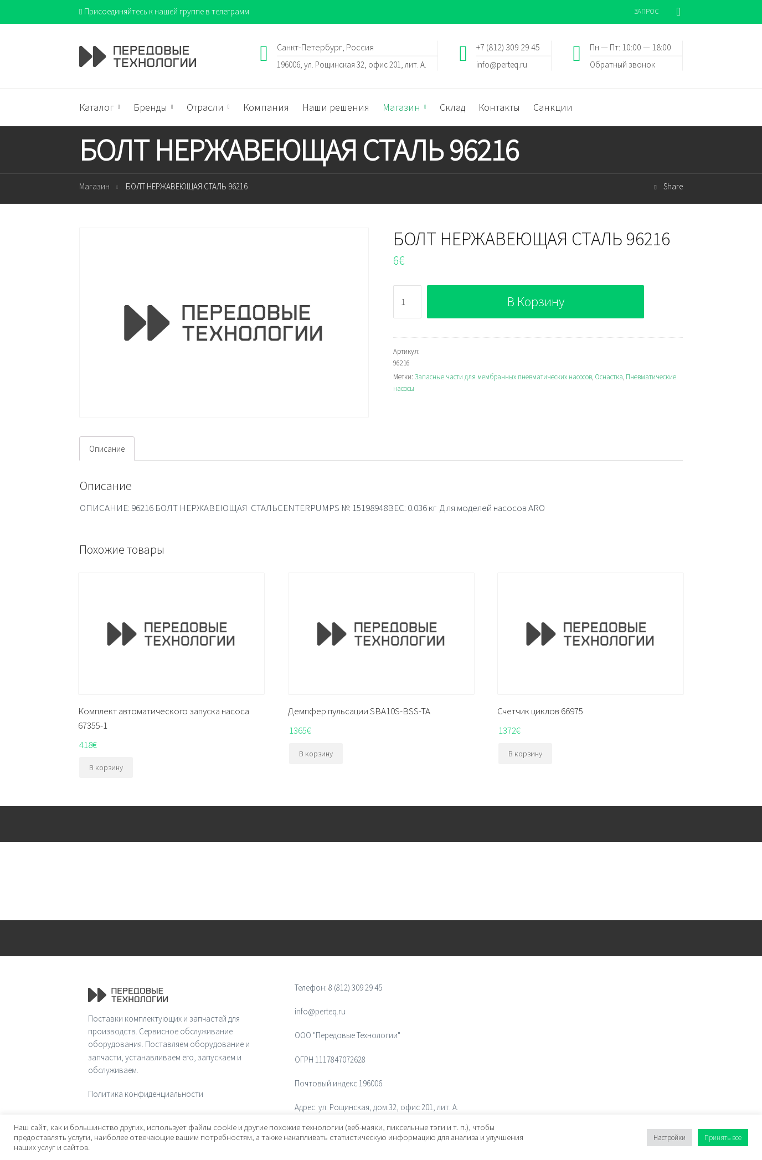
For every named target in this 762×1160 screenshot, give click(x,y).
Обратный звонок (622, 64)
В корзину (535, 301)
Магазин (94, 186)
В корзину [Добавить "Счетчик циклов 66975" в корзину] (525, 754)
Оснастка (609, 376)
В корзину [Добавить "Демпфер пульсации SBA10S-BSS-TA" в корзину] (316, 754)
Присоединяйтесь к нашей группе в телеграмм (164, 11)
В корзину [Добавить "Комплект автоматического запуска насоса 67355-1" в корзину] (106, 767)
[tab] (107, 448)
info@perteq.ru (501, 64)
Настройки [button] (669, 1137)
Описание (107, 449)
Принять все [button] (723, 1137)
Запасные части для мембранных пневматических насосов (503, 376)
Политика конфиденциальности (145, 1094)
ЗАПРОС (646, 11)
